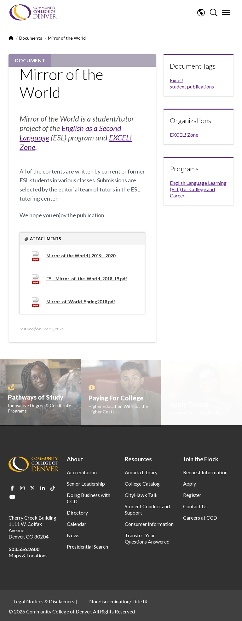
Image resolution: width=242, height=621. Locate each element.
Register (192, 495)
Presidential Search (87, 547)
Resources (138, 459)
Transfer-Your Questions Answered (147, 538)
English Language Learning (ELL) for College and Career (198, 189)
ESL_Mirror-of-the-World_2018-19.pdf (86, 278)
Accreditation (82, 472)
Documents (30, 38)
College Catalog (142, 484)
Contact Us (195, 506)
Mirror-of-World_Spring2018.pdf (80, 301)
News (73, 535)
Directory (77, 513)
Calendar (76, 524)
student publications (192, 86)
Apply (189, 484)
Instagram (22, 488)
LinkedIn (42, 488)
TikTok (52, 488)
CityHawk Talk (141, 495)
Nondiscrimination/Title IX (118, 601)
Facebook (12, 488)
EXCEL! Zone (184, 135)
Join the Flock (200, 459)
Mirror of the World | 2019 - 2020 (80, 255)
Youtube (12, 497)
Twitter (32, 488)
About (75, 459)
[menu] (226, 12)
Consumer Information (149, 524)
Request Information (205, 472)
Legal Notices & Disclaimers (44, 601)
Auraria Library (141, 472)
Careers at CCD (200, 518)
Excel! (176, 80)
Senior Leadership (86, 484)
